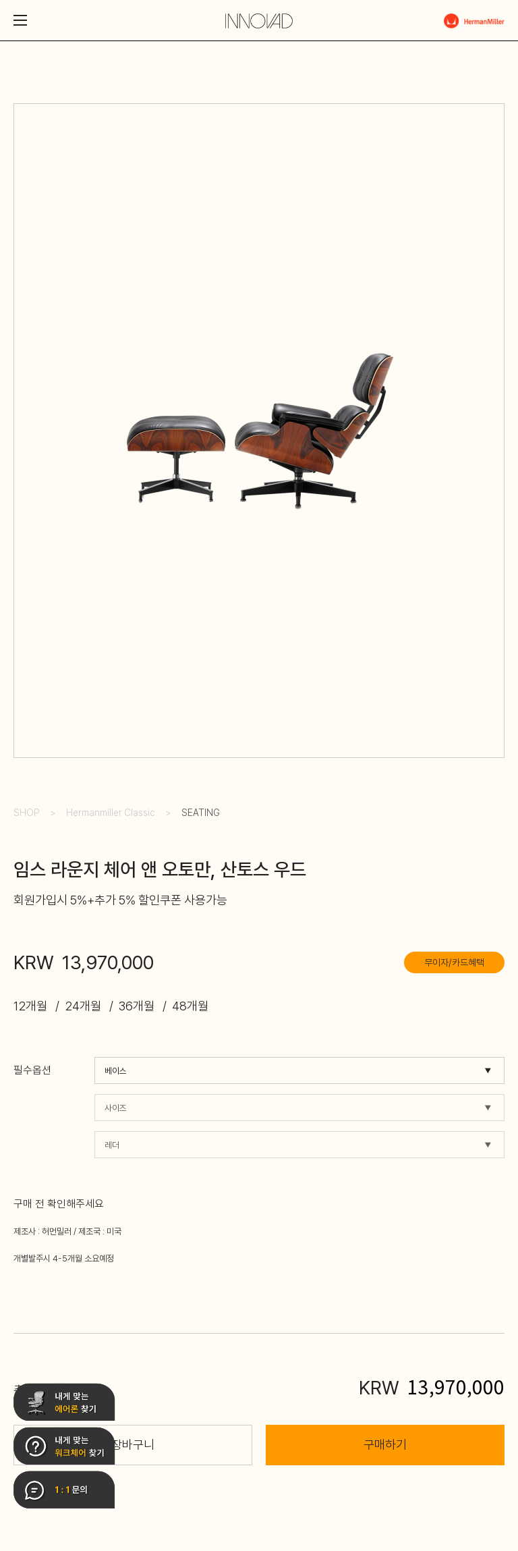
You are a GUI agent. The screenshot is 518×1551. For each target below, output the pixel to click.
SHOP (26, 812)
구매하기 (385, 1445)
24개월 (83, 1006)
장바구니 (132, 1445)
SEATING (200, 812)
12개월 (30, 1006)
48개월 (190, 1006)
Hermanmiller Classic (110, 812)
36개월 (136, 1006)
